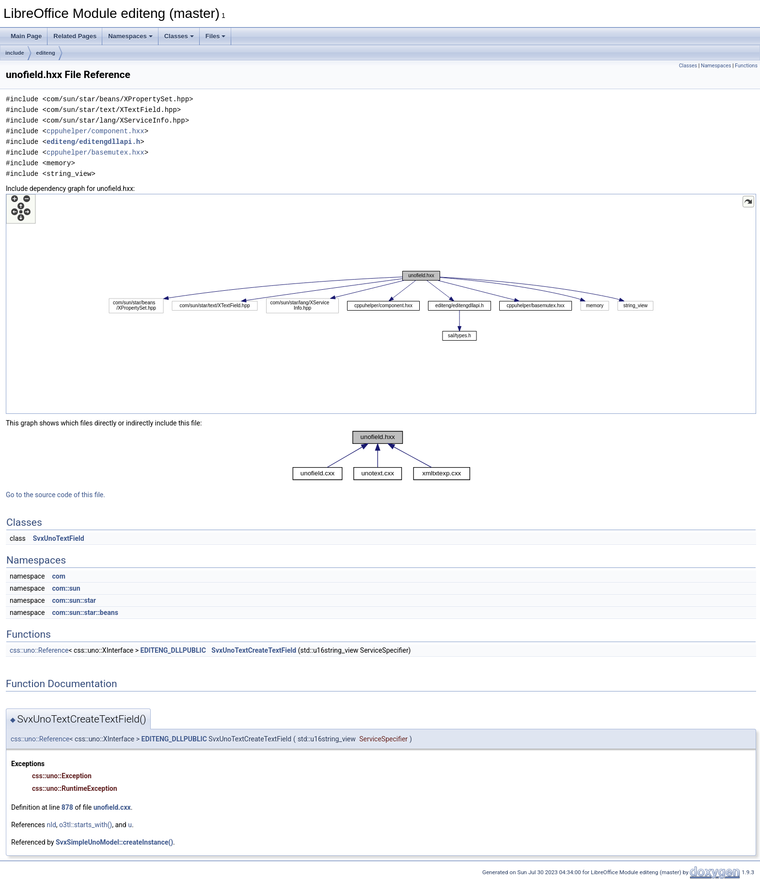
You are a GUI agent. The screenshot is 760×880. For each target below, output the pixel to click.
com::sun (66, 588)
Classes (179, 36)
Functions (746, 66)
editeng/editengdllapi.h (93, 141)
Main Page (26, 36)
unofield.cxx (112, 807)
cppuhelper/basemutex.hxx (95, 152)
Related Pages (74, 36)
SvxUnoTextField (58, 538)
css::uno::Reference (39, 650)
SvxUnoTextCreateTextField (253, 650)
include (14, 53)
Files (216, 36)
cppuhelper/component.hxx (95, 131)
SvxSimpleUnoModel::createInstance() (114, 842)
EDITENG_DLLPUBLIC (173, 650)
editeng (45, 53)
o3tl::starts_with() (85, 825)
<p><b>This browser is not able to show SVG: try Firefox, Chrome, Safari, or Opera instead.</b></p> (381, 303)
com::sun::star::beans (85, 612)
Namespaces (130, 36)
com (58, 576)
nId (51, 825)
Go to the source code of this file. (55, 495)
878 (67, 807)
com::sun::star (74, 600)
